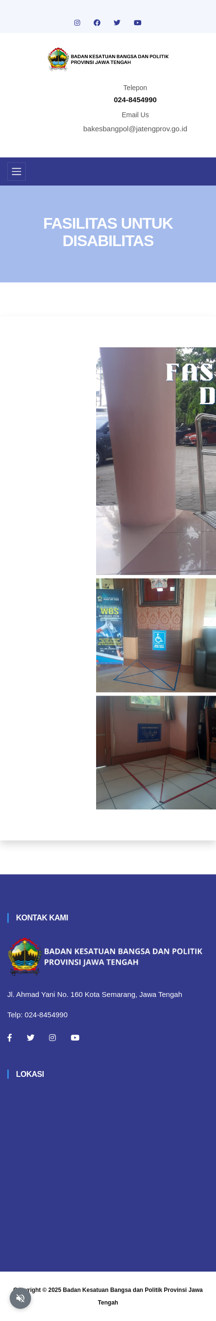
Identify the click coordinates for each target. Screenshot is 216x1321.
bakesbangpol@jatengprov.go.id (135, 128)
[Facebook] (9, 1037)
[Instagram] (52, 1037)
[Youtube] (75, 1037)
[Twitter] (30, 1037)
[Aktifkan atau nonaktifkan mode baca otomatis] (20, 1298)
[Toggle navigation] (16, 171)
